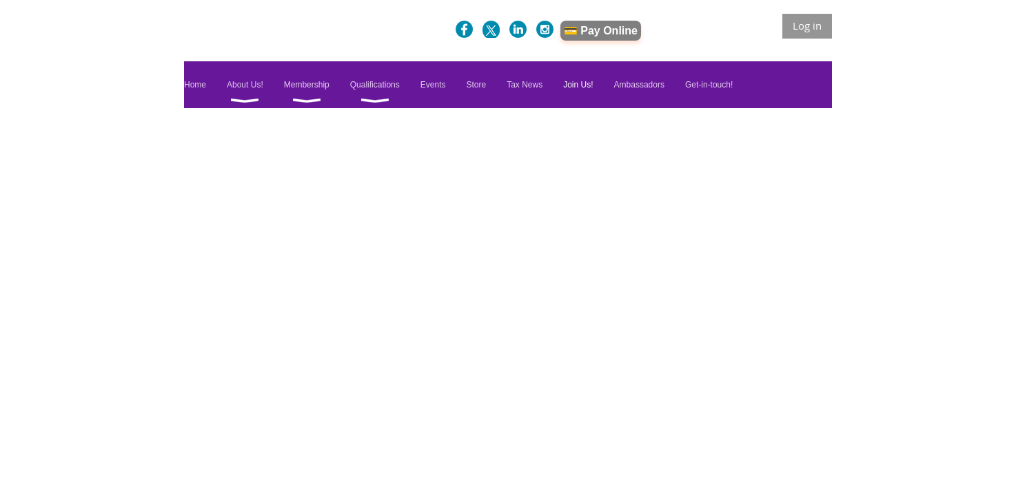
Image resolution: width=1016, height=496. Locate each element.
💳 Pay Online (601, 31)
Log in (807, 25)
